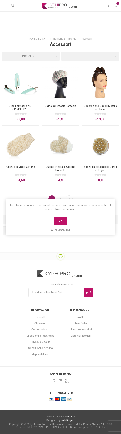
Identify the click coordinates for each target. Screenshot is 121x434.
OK (60, 220)
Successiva (69, 198)
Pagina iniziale (37, 38)
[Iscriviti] (56, 292)
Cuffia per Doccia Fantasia (60, 106)
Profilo (80, 317)
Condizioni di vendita (40, 348)
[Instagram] (60, 381)
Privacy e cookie (40, 342)
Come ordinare (40, 329)
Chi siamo (40, 323)
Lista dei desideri (81, 335)
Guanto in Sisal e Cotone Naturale (60, 168)
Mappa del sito (40, 354)
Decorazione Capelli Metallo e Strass (100, 107)
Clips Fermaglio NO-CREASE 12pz (21, 107)
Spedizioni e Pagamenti (40, 335)
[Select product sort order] (31, 56)
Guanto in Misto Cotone (20, 166)
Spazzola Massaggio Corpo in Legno (100, 168)
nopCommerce (67, 416)
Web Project (68, 420)
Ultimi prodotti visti (81, 329)
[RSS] (67, 381)
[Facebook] (54, 381)
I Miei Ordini (80, 323)
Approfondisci (60, 229)
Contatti (40, 317)
